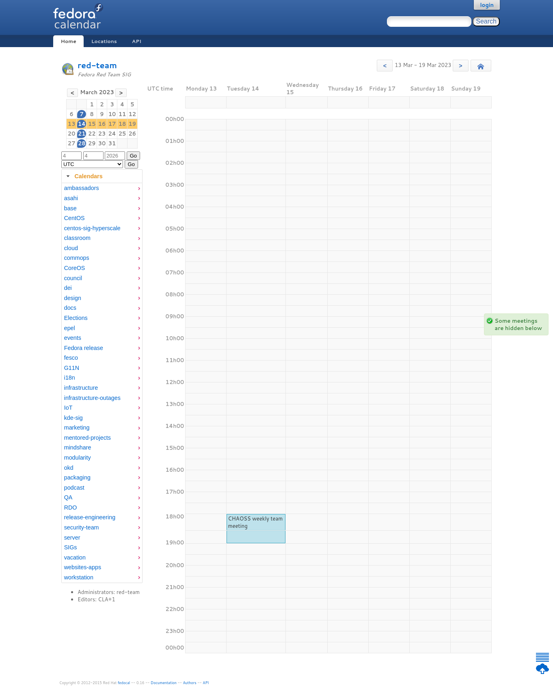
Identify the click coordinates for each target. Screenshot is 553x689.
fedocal (124, 682)
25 (122, 133)
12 (132, 114)
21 (82, 133)
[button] (385, 65)
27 (72, 143)
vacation (75, 557)
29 (92, 143)
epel (69, 328)
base (70, 208)
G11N (71, 368)
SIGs (70, 547)
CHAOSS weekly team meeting (255, 522)
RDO (70, 507)
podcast (74, 487)
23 (102, 133)
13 (72, 123)
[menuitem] (102, 188)
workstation (78, 577)
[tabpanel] (102, 383)
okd (68, 467)
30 (102, 143)
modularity (77, 457)
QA (68, 497)
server (72, 537)
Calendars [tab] (83, 176)
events (72, 338)
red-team (97, 65)
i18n (69, 377)
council (73, 278)
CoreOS (74, 268)
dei (68, 288)
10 (112, 114)
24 (112, 133)
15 (92, 123)
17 (112, 123)
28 (82, 143)
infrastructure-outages (92, 398)
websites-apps (82, 567)
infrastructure (81, 387)
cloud (71, 248)
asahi (71, 198)
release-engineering (89, 517)
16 (102, 123)
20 (72, 133)
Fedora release (83, 348)
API (136, 41)
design (72, 298)
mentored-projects (87, 437)
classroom (77, 238)
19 (132, 123)
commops (76, 258)
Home (68, 41)
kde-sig (73, 418)
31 (112, 143)
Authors (190, 682)
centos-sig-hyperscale (92, 228)
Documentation (164, 682)
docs (70, 308)
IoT (68, 407)
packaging (77, 477)
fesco (71, 357)
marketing (77, 427)
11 (122, 114)
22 (92, 133)
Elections (76, 318)
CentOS (74, 218)
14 (82, 123)
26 (132, 133)
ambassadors (81, 188)
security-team (81, 527)
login (487, 5)
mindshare (77, 447)
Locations (104, 41)
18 (122, 123)
